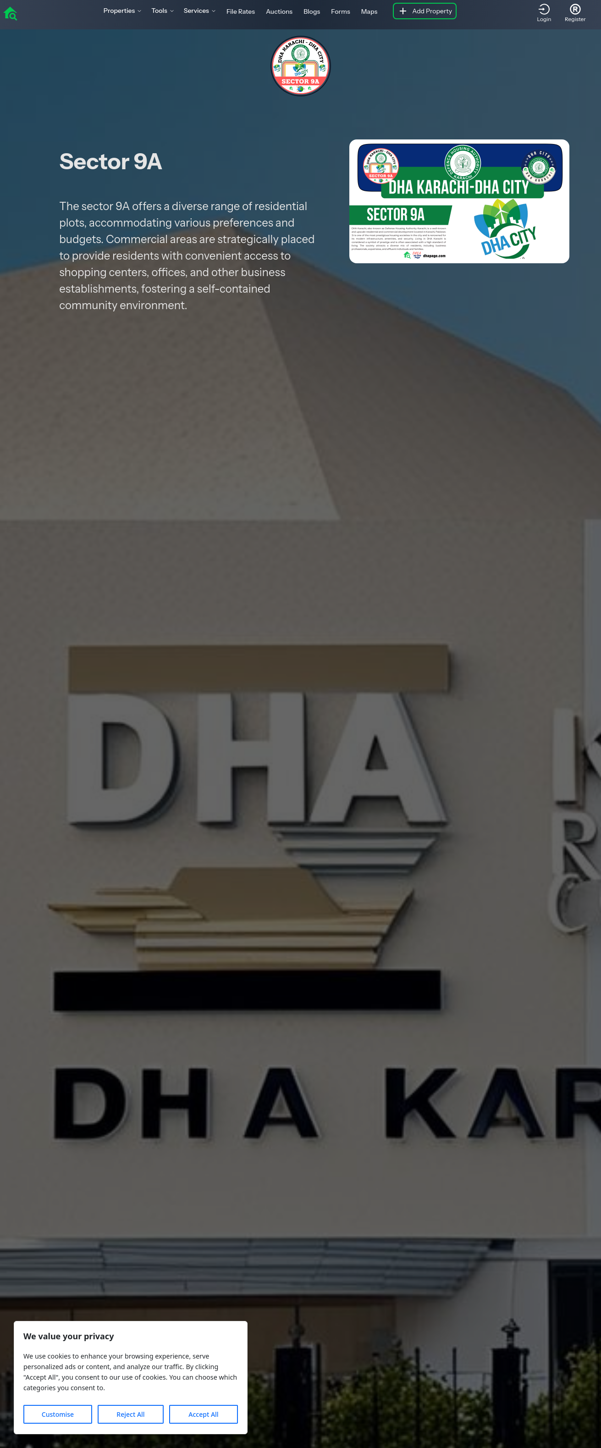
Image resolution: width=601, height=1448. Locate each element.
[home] (10, 13)
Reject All (130, 1414)
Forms (340, 11)
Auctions (279, 11)
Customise (58, 1414)
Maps (369, 11)
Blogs (311, 11)
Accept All (203, 1414)
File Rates (240, 11)
